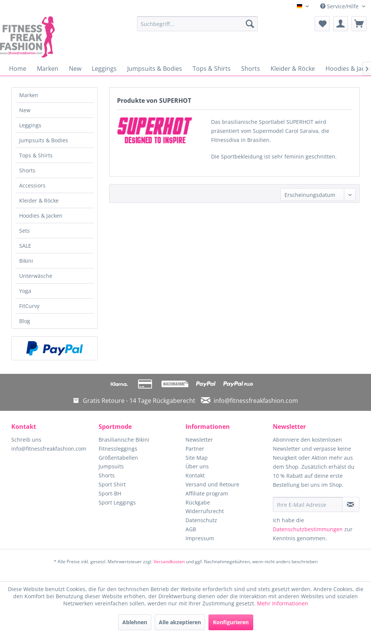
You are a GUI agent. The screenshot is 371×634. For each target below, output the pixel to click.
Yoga (25, 290)
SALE (25, 245)
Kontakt (195, 475)
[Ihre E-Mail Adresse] (307, 504)
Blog (24, 321)
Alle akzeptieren (180, 622)
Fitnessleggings (118, 448)
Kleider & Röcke (39, 200)
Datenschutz (201, 520)
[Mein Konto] (340, 23)
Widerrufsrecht (205, 511)
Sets (24, 230)
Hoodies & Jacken (40, 215)
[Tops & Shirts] (211, 68)
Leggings (30, 125)
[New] (75, 68)
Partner (195, 448)
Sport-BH (110, 493)
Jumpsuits (111, 466)
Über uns (197, 466)
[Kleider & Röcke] (292, 68)
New (24, 110)
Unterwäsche (35, 275)
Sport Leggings (117, 502)
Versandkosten (169, 561)
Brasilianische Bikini (124, 439)
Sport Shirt (112, 484)
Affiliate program (207, 493)
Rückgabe (198, 502)
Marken (28, 95)
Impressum (200, 538)
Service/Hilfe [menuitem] (340, 6)
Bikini (26, 260)
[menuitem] (197, 23)
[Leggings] (104, 68)
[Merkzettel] (322, 23)
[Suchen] (250, 23)
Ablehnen (134, 622)
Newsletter (199, 439)
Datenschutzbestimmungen (308, 529)
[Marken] (48, 68)
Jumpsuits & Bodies (43, 140)
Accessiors (32, 185)
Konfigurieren (231, 622)
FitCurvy (29, 305)
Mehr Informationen (282, 603)
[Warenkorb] (358, 23)
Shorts (27, 170)
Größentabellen (118, 457)
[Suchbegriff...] (197, 23)
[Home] (18, 68)
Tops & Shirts (36, 155)
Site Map (197, 457)
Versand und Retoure (212, 484)
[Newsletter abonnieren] (350, 504)
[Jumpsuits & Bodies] (154, 68)
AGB (191, 529)
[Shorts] (250, 68)
